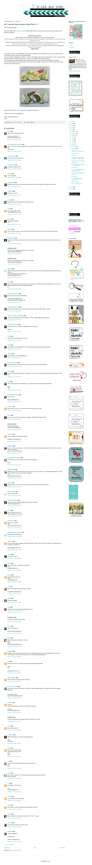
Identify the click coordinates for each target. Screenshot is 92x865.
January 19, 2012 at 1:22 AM (14, 612)
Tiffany (9, 554)
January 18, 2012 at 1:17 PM (14, 186)
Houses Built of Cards (12, 293)
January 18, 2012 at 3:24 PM (14, 311)
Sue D (8, 726)
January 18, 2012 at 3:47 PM (14, 319)
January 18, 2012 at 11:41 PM (14, 527)
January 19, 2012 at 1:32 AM (14, 621)
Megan (9, 598)
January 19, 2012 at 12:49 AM (14, 570)
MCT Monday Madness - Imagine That (77, 179)
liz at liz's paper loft (12, 362)
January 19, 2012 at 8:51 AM (14, 800)
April (72, 142)
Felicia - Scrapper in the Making (15, 315)
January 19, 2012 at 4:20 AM (14, 730)
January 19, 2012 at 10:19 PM (14, 841)
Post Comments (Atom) (16, 850)
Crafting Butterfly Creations (14, 532)
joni (8, 761)
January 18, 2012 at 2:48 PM (14, 233)
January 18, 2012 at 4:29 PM (14, 390)
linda (8, 208)
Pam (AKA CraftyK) (12, 500)
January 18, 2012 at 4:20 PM (14, 376)
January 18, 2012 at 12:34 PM (14, 177)
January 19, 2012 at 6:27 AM (14, 791)
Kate (8, 381)
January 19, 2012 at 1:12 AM (14, 593)
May (72, 140)
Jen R (8, 131)
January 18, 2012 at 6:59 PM (14, 419)
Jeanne (9, 371)
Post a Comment (10, 844)
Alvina (9, 626)
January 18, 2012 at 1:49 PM (14, 204)
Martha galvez (10, 164)
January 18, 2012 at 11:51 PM (14, 549)
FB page (29, 44)
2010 (71, 189)
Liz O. (8, 773)
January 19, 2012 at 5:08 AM (14, 756)
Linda (8, 805)
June (72, 138)
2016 (71, 121)
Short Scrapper (11, 156)
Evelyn (9, 575)
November (74, 133)
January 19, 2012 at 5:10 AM (14, 768)
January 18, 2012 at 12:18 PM (14, 168)
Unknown (9, 406)
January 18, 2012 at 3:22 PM (14, 302)
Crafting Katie (10, 238)
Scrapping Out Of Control (13, 457)
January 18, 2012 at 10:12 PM (14, 516)
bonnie (9, 814)
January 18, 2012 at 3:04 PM (14, 243)
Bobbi (8, 748)
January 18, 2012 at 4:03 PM (14, 340)
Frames (73, 155)
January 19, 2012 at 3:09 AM (14, 672)
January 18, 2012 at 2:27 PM (14, 224)
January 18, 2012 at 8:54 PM (14, 495)
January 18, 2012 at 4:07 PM (14, 357)
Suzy (8, 607)
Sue (8, 661)
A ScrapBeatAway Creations (14, 144)
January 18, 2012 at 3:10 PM (14, 277)
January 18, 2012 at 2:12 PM (14, 214)
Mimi (8, 586)
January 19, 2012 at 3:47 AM (14, 681)
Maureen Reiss (11, 491)
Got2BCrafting (11, 469)
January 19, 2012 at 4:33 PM (14, 826)
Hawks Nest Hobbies (12, 324)
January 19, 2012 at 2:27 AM (14, 646)
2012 (71, 129)
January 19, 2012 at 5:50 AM (14, 778)
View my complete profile (74, 71)
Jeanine (9, 822)
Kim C (8, 563)
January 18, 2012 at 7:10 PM (14, 441)
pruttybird (9, 434)
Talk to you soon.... (75, 181)
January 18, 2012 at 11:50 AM (14, 151)
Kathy (8, 638)
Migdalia (9, 268)
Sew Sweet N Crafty (12, 686)
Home (34, 847)
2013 (71, 127)
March (73, 144)
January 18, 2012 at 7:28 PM (14, 464)
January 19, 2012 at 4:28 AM (14, 743)
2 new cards (74, 167)
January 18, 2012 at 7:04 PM (14, 429)
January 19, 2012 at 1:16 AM (14, 602)
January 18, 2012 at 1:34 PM (14, 195)
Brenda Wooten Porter (13, 394)
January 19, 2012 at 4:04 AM (14, 697)
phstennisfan (10, 520)
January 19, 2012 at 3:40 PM (14, 818)
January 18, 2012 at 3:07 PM (14, 253)
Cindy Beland (10, 182)
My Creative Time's (20, 31)
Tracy (8, 336)
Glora (8, 345)
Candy (9, 510)
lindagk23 (9, 651)
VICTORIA (9, 191)
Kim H (8, 282)
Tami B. (9, 229)
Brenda (9, 796)
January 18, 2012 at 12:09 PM (14, 160)
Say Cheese (74, 176)
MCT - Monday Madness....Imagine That (77, 150)
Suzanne (9, 702)
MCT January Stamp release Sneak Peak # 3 (78, 165)
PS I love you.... (75, 153)
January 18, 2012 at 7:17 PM (14, 453)
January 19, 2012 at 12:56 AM (14, 582)
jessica (9, 219)
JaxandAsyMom (11, 677)
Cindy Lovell (80, 59)
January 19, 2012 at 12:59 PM (14, 809)
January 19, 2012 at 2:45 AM (14, 656)
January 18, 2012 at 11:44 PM (14, 536)
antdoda (9, 353)
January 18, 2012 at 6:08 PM (14, 410)
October (73, 135)
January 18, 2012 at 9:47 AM (14, 139)
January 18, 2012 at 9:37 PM (14, 505)
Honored (72, 47)
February (73, 146)
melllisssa (10, 541)
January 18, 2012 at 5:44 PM (14, 401)
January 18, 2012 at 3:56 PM (14, 331)
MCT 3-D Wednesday (76, 183)
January (73, 148)
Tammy (9, 173)
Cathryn (9, 482)
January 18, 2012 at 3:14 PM (14, 289)
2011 (71, 186)
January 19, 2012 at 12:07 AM (14, 558)
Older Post (62, 847)
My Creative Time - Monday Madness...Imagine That (77, 158)
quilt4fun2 (10, 446)
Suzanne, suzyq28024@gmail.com (16, 610)
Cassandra (10, 734)
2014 (71, 125)
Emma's (18, 110)
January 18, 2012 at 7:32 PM (14, 478)
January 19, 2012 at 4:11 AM (14, 721)
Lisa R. (9, 200)
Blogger (49, 861)
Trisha (9, 415)
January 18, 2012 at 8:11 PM (14, 486)
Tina (8, 783)
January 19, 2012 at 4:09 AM (14, 712)
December (74, 131)
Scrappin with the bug (12, 307)
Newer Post (7, 847)
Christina (9, 831)
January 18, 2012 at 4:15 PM (14, 366)
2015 (71, 123)
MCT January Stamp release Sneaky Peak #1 (78, 170)
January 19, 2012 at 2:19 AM (14, 633)
